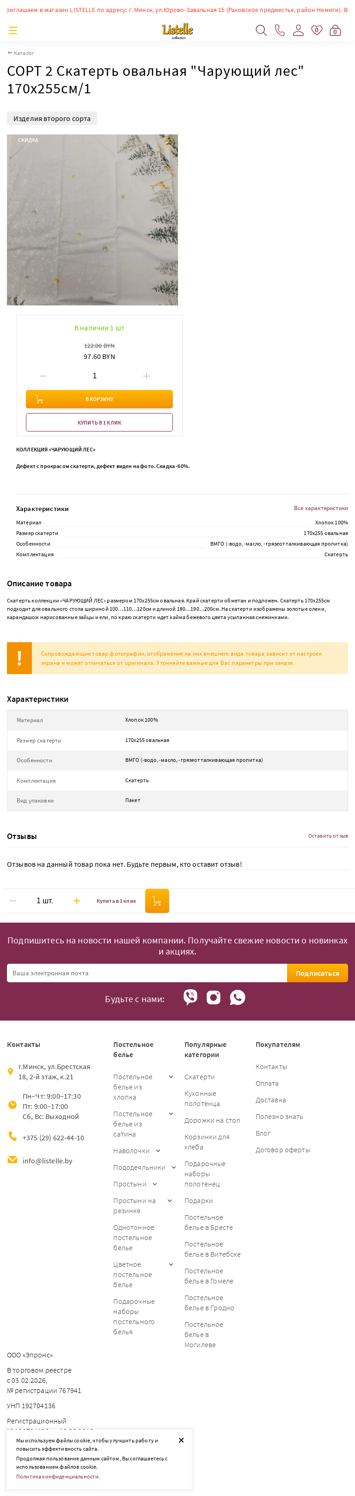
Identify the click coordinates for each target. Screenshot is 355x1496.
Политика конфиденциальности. (58, 1476)
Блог (263, 1132)
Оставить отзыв (328, 835)
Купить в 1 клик (99, 422)
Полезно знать (280, 1116)
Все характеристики (321, 508)
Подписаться (317, 973)
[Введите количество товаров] (95, 376)
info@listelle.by (48, 1160)
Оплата (267, 1083)
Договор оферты (283, 1149)
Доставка (271, 1099)
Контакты (271, 1066)
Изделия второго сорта (52, 118)
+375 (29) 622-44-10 (53, 1137)
